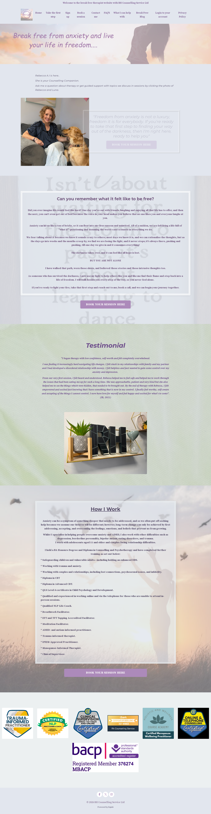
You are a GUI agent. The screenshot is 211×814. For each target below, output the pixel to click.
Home (38, 12)
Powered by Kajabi (105, 807)
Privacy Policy (182, 14)
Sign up (67, 14)
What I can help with (122, 14)
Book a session (81, 14)
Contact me (96, 14)
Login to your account (162, 14)
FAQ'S (107, 12)
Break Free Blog (142, 14)
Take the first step (53, 14)
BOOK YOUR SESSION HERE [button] (105, 304)
